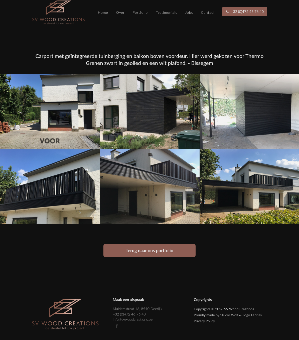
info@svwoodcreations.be (133, 319)
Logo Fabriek (252, 315)
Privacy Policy (204, 321)
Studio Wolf (229, 315)
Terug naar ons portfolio (149, 250)
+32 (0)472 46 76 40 (129, 314)
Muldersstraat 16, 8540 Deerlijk (137, 308)
